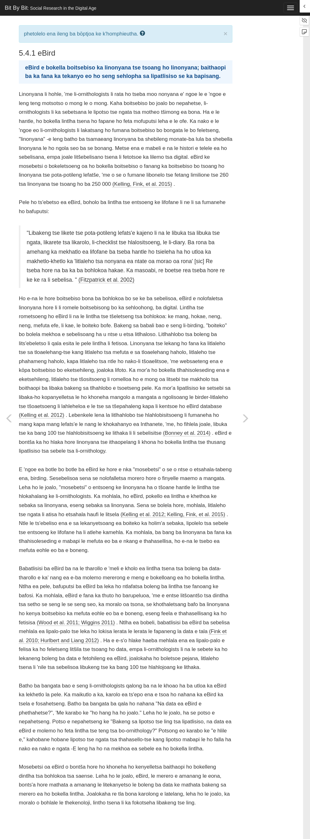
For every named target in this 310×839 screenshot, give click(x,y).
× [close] (225, 33)
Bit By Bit (50, 8)
